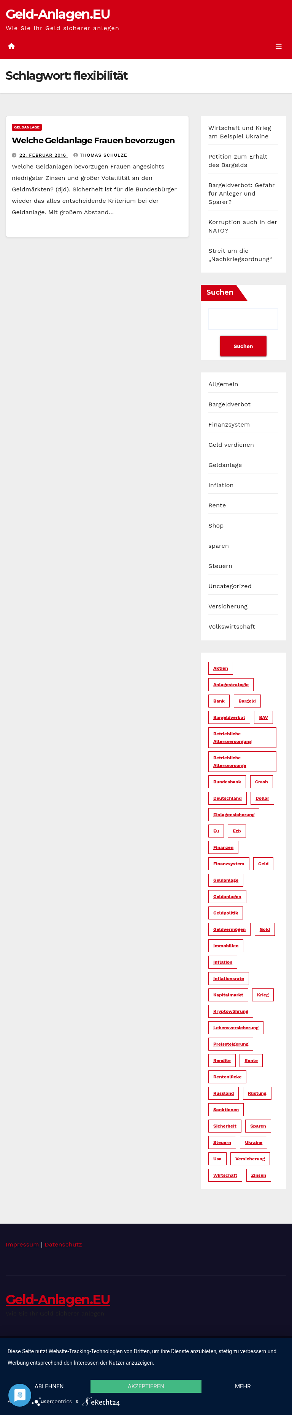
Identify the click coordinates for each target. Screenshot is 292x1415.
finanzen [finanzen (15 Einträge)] (223, 847)
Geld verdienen (231, 444)
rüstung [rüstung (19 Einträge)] (257, 1093)
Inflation (221, 485)
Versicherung (228, 606)
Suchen (219, 292)
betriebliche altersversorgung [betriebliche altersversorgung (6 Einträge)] (232, 737)
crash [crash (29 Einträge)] (261, 782)
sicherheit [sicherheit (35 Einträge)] (224, 1126)
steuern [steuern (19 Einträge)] (222, 1142)
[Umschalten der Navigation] (278, 46)
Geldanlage (27, 127)
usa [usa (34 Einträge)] (217, 1159)
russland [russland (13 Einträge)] (223, 1093)
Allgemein (223, 384)
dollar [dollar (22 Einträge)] (262, 798)
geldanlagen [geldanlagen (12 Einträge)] (227, 896)
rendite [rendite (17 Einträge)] (222, 1060)
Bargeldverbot (229, 404)
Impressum (22, 1244)
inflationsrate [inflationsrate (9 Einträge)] (228, 978)
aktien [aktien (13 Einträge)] (220, 668)
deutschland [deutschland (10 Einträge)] (227, 798)
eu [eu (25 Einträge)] (216, 831)
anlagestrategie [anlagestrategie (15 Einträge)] (231, 684)
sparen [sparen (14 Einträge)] (258, 1126)
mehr (243, 1386)
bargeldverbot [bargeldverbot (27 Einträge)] (229, 717)
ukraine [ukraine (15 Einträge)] (253, 1142)
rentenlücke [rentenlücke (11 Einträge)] (227, 1077)
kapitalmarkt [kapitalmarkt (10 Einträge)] (228, 995)
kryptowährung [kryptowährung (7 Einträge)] (230, 1011)
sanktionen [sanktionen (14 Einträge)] (226, 1109)
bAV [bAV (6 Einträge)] (263, 717)
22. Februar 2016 (43, 155)
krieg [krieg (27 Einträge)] (263, 995)
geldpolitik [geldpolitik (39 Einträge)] (225, 913)
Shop (216, 525)
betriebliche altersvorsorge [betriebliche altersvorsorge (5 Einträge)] (229, 761)
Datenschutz (63, 1244)
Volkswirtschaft (231, 626)
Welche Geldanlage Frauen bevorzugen (93, 140)
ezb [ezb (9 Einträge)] (237, 831)
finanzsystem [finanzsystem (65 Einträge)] (228, 863)
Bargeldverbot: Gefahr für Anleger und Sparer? (241, 193)
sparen (218, 545)
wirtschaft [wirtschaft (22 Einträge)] (225, 1175)
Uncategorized (230, 586)
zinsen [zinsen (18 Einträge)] (258, 1175)
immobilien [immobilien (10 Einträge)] (225, 945)
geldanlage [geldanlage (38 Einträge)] (225, 880)
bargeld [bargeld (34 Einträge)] (247, 701)
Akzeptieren (146, 1386)
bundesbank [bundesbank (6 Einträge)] (227, 782)
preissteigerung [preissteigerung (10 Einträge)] (230, 1044)
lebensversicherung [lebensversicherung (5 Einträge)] (236, 1027)
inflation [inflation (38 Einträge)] (222, 962)
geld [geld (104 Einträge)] (263, 863)
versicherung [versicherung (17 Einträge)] (250, 1159)
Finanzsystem (229, 424)
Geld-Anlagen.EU (58, 14)
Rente (217, 505)
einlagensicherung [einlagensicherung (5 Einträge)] (233, 814)
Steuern (220, 566)
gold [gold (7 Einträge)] (265, 929)
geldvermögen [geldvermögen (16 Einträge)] (229, 929)
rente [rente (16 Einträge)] (251, 1060)
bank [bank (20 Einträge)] (219, 701)
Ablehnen (49, 1386)
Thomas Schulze (100, 155)
